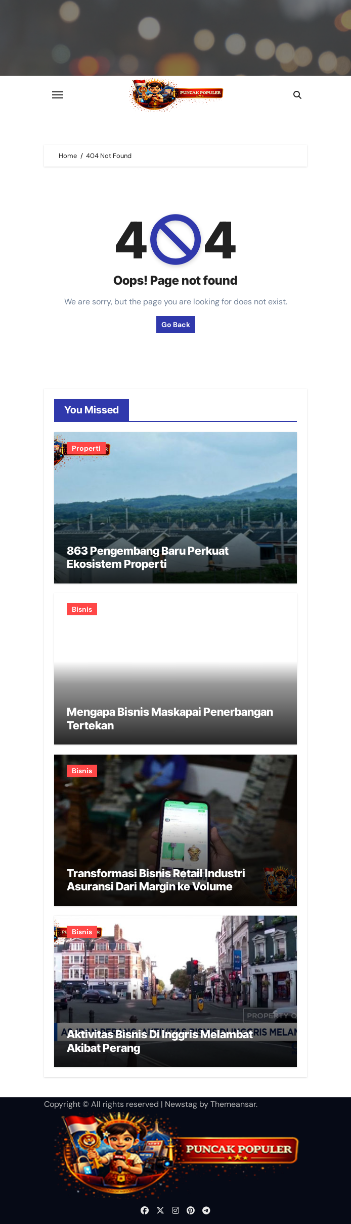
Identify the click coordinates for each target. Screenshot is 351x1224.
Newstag (181, 1104)
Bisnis (82, 609)
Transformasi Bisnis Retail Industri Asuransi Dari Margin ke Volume (156, 880)
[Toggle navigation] (57, 94)
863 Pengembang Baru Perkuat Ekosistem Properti (148, 557)
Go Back (175, 324)
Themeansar (233, 1104)
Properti (86, 448)
